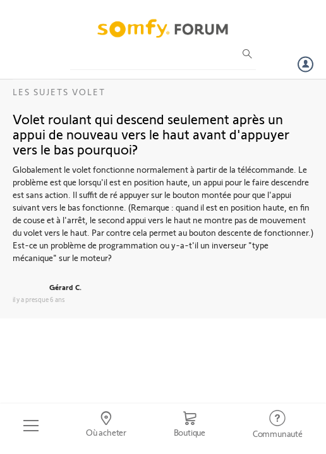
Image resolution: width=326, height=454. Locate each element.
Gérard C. (65, 286)
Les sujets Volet (59, 91)
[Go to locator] (106, 426)
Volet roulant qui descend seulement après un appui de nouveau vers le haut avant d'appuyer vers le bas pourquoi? (151, 133)
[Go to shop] (189, 426)
